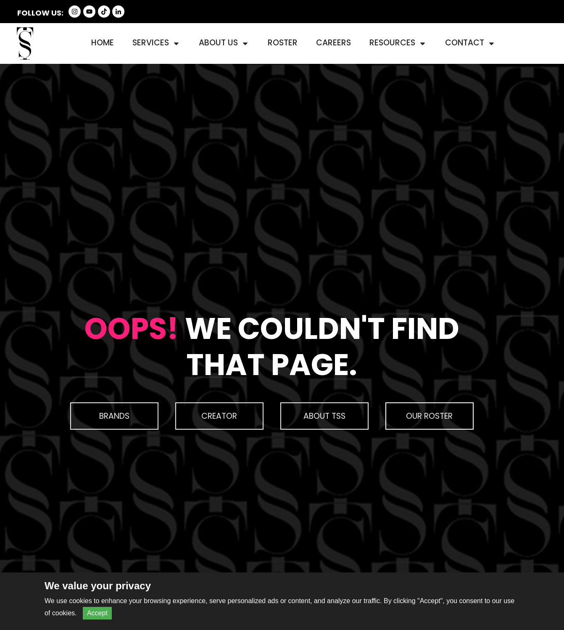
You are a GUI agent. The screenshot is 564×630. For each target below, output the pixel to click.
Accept (97, 613)
